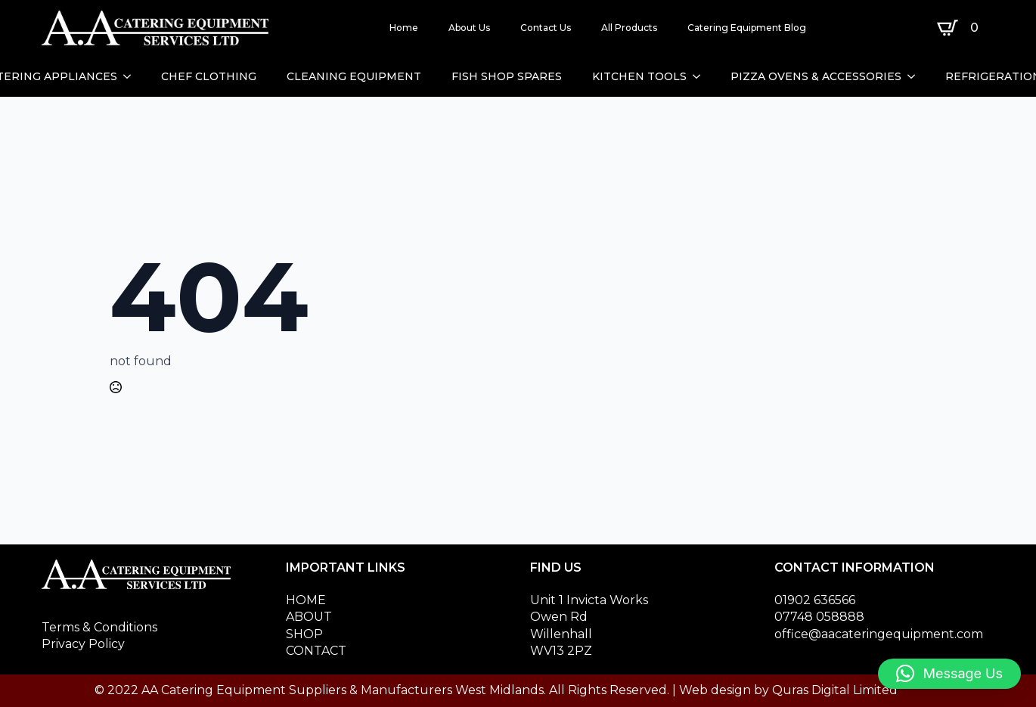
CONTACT (316, 650)
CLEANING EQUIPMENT (354, 76)
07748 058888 (819, 616)
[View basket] (960, 28)
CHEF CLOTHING (208, 76)
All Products (629, 27)
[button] (949, 674)
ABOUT (309, 616)
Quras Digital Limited (835, 690)
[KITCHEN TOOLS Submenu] (701, 76)
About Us (469, 27)
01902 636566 (814, 600)
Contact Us (545, 27)
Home (403, 27)
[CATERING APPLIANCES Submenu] (131, 76)
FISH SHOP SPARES (506, 76)
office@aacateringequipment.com (878, 634)
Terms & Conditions (99, 627)
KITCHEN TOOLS (639, 76)
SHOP (304, 634)
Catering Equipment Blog (746, 27)
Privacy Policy (83, 644)
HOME (306, 600)
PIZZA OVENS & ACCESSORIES (815, 76)
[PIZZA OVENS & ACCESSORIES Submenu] (915, 76)
